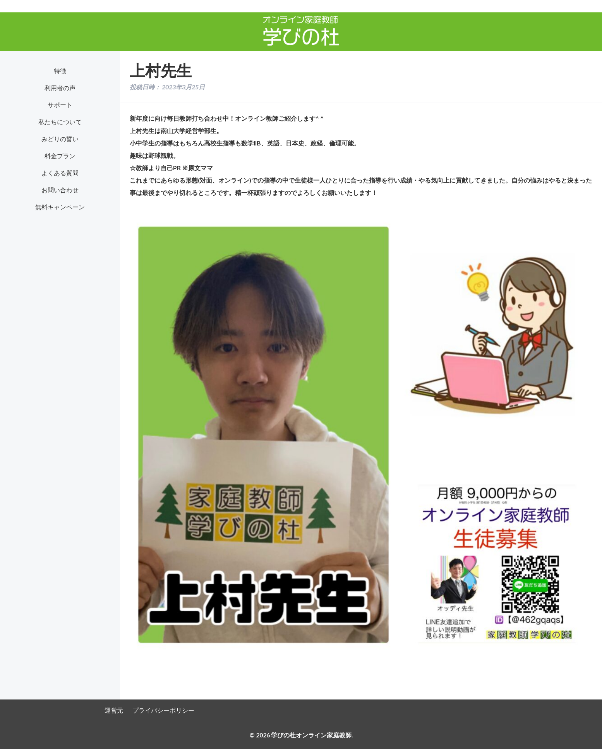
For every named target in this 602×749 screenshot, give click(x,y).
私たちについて (60, 121)
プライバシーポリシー (163, 710)
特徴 (60, 70)
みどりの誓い (60, 138)
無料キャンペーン (60, 206)
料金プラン (60, 155)
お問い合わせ (60, 189)
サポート (60, 104)
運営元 (114, 710)
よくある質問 (60, 172)
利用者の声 (60, 87)
